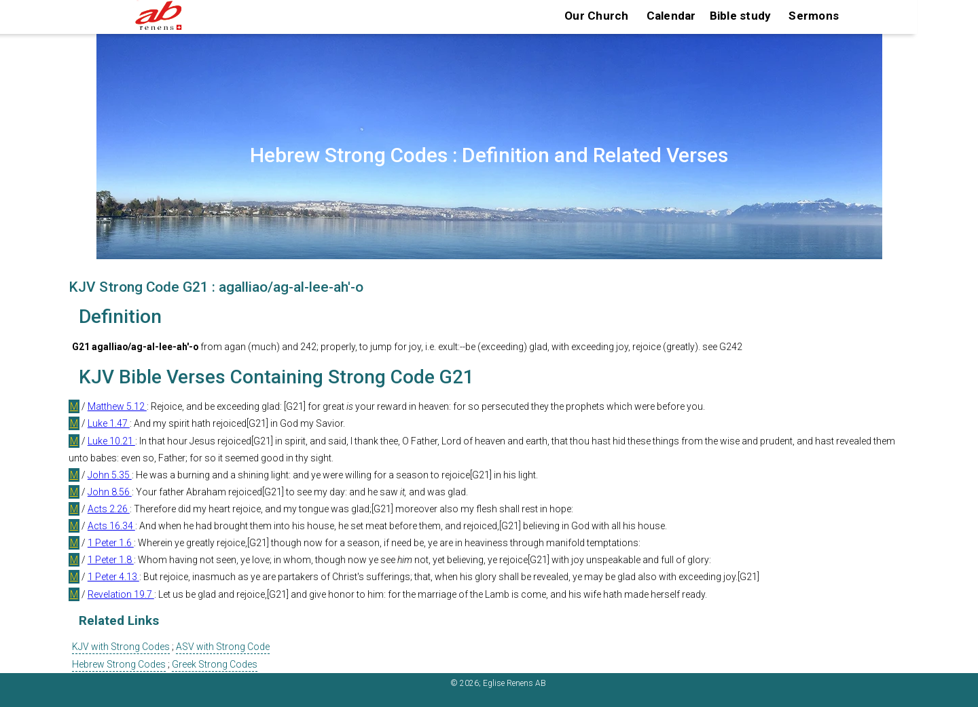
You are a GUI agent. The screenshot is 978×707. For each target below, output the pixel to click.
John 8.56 (110, 491)
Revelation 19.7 (121, 594)
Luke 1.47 (109, 423)
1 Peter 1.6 (111, 542)
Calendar (671, 15)
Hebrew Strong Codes (119, 664)
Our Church (596, 15)
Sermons (814, 15)
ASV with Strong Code (223, 646)
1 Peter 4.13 (113, 576)
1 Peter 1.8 (111, 559)
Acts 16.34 (111, 525)
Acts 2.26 (109, 508)
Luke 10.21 (111, 441)
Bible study (741, 15)
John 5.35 (110, 475)
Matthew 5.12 (117, 406)
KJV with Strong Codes (121, 646)
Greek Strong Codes (214, 664)
